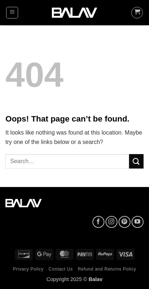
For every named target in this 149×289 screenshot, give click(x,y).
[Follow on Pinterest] (125, 222)
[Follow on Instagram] (111, 222)
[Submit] (136, 161)
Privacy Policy (28, 269)
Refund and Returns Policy (107, 269)
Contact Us (61, 269)
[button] (12, 12)
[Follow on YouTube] (138, 222)
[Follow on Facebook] (98, 222)
